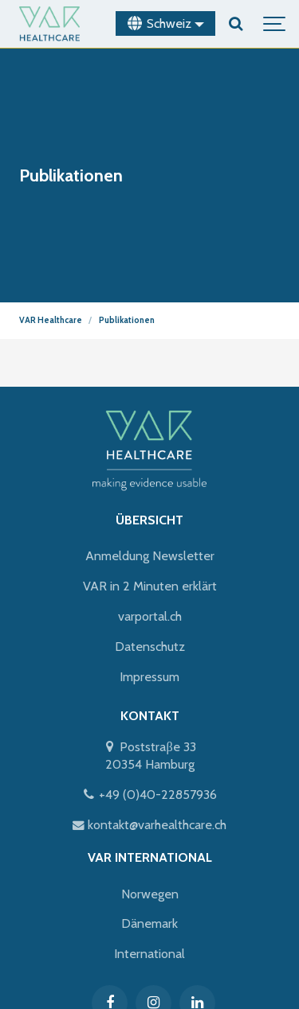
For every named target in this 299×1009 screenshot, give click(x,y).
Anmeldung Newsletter (149, 555)
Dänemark (149, 923)
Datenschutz (150, 646)
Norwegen (150, 894)
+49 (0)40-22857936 (149, 794)
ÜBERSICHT (149, 520)
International (149, 953)
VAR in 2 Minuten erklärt (150, 586)
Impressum (149, 676)
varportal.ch (150, 616)
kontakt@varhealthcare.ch (149, 824)
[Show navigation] (275, 24)
